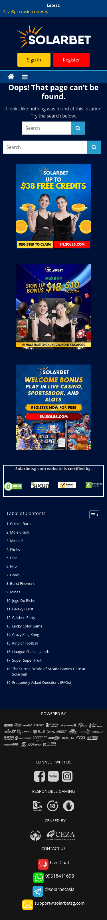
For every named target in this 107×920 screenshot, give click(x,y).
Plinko (15, 549)
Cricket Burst (20, 523)
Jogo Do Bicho (23, 600)
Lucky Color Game (27, 626)
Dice (13, 557)
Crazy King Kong (25, 634)
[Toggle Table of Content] (91, 515)
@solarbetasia (54, 891)
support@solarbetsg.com (53, 905)
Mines (15, 592)
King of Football (25, 643)
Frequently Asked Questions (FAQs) (41, 682)
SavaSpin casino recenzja (26, 11)
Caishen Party (23, 617)
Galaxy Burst (23, 609)
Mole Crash (19, 532)
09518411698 (53, 877)
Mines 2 (16, 540)
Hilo (13, 566)
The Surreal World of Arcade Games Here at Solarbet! (48, 671)
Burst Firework (22, 583)
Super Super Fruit (27, 660)
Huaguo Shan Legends (31, 651)
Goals (14, 575)
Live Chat (53, 864)
